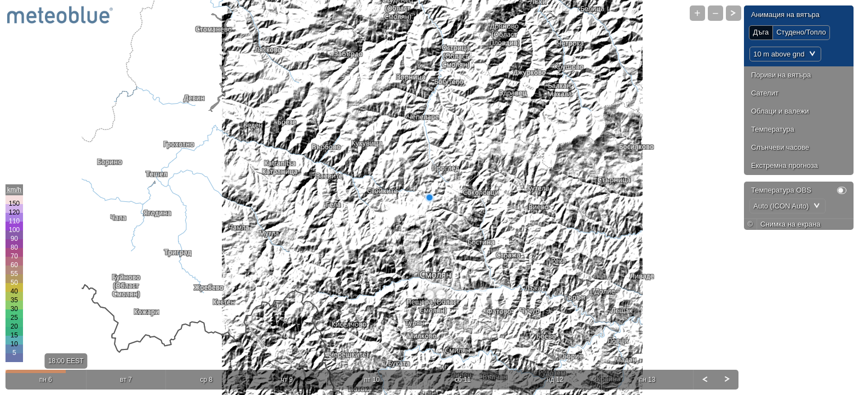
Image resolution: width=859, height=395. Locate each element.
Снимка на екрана (790, 224)
